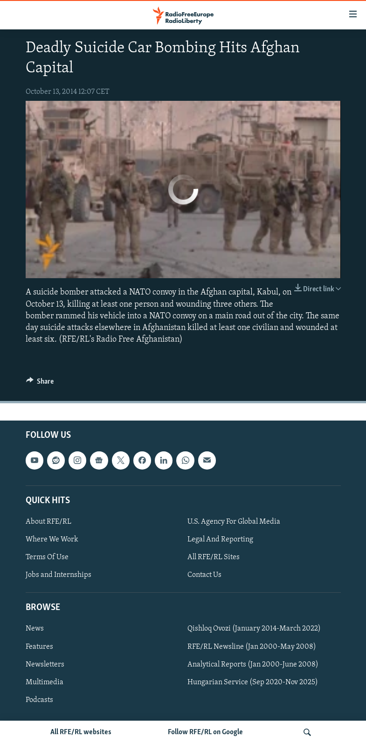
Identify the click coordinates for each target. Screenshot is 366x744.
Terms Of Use (47, 557)
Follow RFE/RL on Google (205, 732)
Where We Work (52, 539)
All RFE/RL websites (80, 732)
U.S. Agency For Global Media (233, 522)
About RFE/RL (48, 522)
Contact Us (204, 575)
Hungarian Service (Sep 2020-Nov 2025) (252, 682)
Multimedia (44, 682)
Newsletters (45, 664)
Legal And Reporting (220, 539)
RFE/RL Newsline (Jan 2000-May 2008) (251, 647)
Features (39, 647)
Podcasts (39, 700)
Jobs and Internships (58, 575)
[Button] (40, 384)
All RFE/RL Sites (213, 557)
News (35, 629)
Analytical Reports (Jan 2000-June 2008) (252, 664)
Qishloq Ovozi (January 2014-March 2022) (254, 629)
